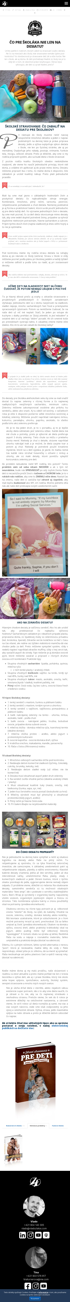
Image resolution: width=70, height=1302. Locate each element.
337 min (16, 10)
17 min (6, 10)
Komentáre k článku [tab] (15, 1126)
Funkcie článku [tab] (58, 1126)
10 (52, 10)
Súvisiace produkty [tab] (38, 1126)
